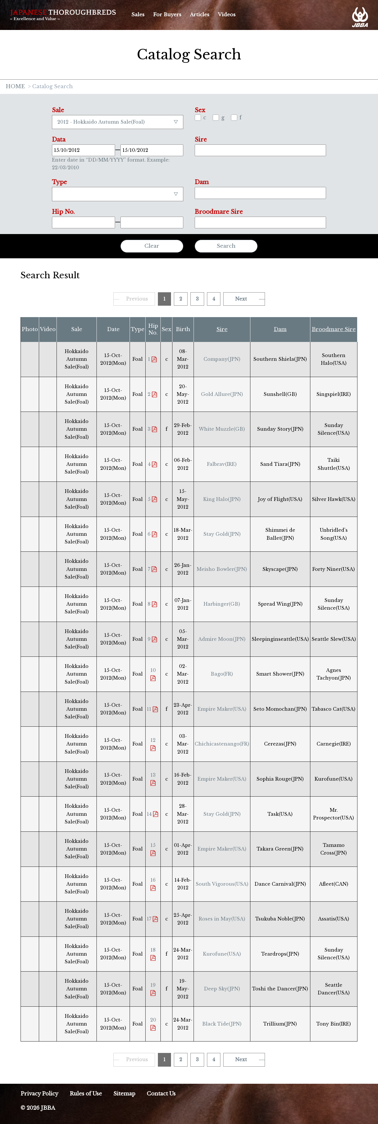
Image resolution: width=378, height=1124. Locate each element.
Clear (151, 246)
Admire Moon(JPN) (222, 639)
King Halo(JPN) (222, 499)
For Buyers (167, 15)
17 (149, 919)
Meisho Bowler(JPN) (222, 569)
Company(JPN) (222, 359)
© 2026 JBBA (38, 1108)
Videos (227, 15)
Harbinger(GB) (222, 604)
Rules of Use (86, 1094)
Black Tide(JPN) (222, 1024)
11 (149, 709)
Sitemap (124, 1094)
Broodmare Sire (334, 329)
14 (149, 814)
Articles (199, 15)
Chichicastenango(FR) (222, 744)
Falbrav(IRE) (222, 464)
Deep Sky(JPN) (222, 989)
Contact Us (161, 1094)
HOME (15, 87)
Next (241, 299)
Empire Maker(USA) (222, 709)
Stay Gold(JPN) (222, 534)
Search (226, 246)
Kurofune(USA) (222, 954)
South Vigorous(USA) (222, 884)
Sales (137, 15)
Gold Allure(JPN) (222, 394)
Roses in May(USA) (222, 919)
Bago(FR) (222, 674)
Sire (222, 329)
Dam (280, 329)
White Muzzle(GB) (222, 429)
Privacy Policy (39, 1094)
